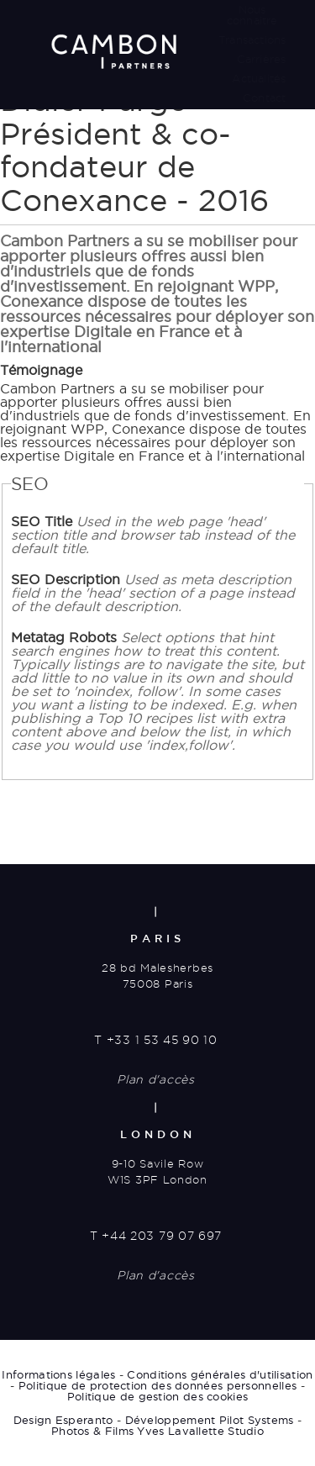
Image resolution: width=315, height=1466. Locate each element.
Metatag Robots (157, 690)
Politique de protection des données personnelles (157, 1385)
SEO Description (153, 592)
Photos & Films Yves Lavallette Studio (157, 1431)
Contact (264, 97)
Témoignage (41, 370)
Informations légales (58, 1374)
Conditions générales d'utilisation (219, 1374)
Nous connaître (252, 14)
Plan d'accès (155, 1079)
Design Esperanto (63, 1420)
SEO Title (153, 534)
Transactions (252, 39)
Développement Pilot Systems (209, 1420)
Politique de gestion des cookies (158, 1396)
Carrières (261, 59)
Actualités (259, 78)
